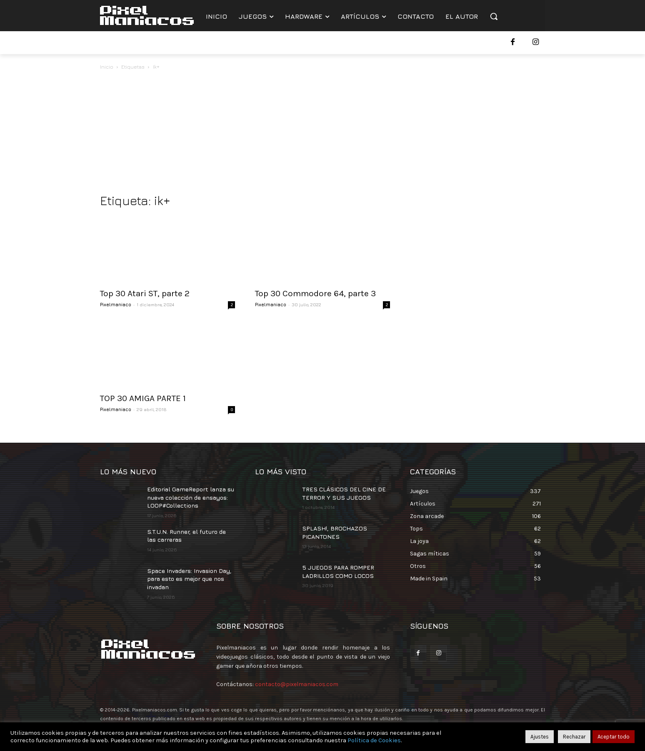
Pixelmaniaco (115, 304)
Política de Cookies (374, 740)
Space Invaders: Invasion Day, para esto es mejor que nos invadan (189, 578)
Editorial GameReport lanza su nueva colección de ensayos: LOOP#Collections (190, 497)
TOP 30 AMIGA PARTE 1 (143, 398)
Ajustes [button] (539, 737)
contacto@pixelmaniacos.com (296, 684)
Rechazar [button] (574, 737)
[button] (494, 16)
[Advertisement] (322, 134)
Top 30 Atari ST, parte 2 (145, 293)
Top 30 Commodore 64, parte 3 (315, 293)
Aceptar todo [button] (614, 737)
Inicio (106, 67)
